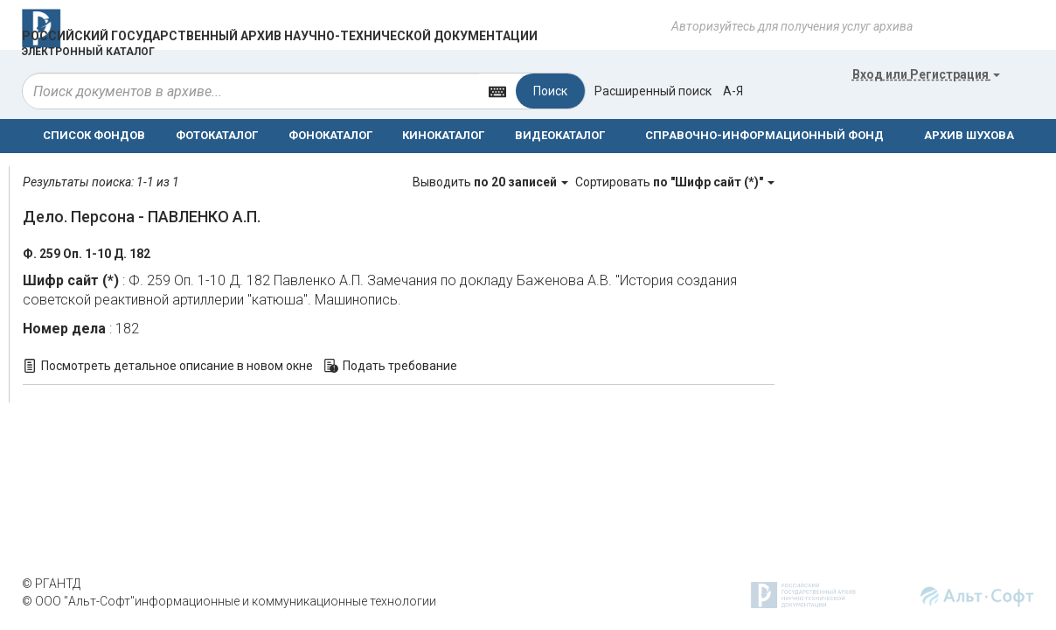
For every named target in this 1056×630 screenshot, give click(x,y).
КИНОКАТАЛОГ (443, 135)
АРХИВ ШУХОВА (969, 135)
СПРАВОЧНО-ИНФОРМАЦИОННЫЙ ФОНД (764, 135)
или (926, 74)
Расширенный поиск (653, 91)
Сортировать (675, 182)
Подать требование (400, 366)
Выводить (492, 182)
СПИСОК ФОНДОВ (94, 135)
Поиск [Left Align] (550, 91)
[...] (251, 91)
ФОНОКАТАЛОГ (330, 135)
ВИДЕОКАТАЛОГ (560, 135)
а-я (733, 91)
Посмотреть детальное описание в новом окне (177, 366)
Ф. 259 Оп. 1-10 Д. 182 (86, 254)
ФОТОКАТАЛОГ (217, 135)
